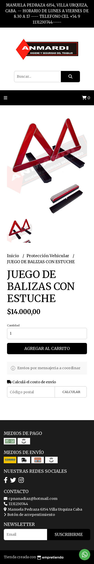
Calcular (71, 392)
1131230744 (16, 504)
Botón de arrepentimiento (29, 514)
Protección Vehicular (48, 255)
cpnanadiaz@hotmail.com (30, 498)
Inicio (13, 255)
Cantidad (13, 325)
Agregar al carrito (47, 348)
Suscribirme (69, 534)
